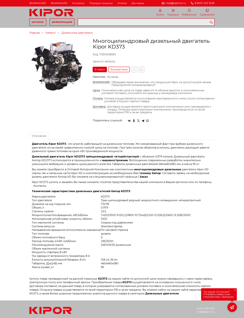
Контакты (78, 3)
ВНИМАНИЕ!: (101, 82)
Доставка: (99, 106)
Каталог (38, 22)
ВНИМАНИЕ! (37, 3)
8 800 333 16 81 (205, 3)
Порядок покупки (101, 3)
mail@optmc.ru (176, 3)
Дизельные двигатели (77, 32)
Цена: (96, 90)
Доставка (138, 3)
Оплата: (98, 98)
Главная (34, 32)
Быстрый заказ (119, 69)
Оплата (122, 3)
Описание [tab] (39, 135)
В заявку (100, 69)
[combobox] (146, 22)
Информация (62, 22)
